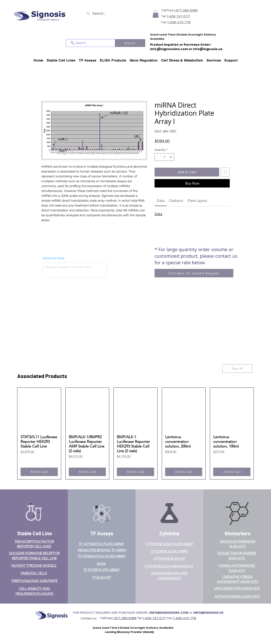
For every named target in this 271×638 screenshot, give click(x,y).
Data (158, 214)
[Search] (130, 43)
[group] (135, 433)
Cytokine (169, 533)
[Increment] (171, 157)
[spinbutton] (164, 157)
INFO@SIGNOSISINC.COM (168, 612)
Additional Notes (53, 258)
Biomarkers (237, 533)
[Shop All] (237, 368)
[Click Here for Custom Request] (194, 273)
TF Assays (101, 533)
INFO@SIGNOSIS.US (208, 612)
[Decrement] (157, 157)
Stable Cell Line (34, 533)
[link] (161, 200)
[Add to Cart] (39, 472)
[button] (155, 14)
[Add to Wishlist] (225, 172)
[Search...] (105, 14)
